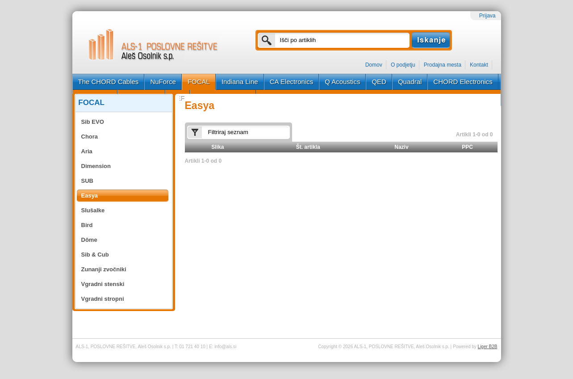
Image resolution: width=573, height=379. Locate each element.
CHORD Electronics (463, 81)
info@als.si (225, 346)
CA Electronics (292, 81)
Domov (373, 65)
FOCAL (199, 81)
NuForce (163, 81)
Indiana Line (240, 81)
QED (379, 81)
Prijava (487, 16)
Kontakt (479, 65)
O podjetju (403, 65)
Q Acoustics (342, 81)
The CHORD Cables (108, 81)
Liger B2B (488, 346)
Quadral (410, 81)
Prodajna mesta (442, 65)
